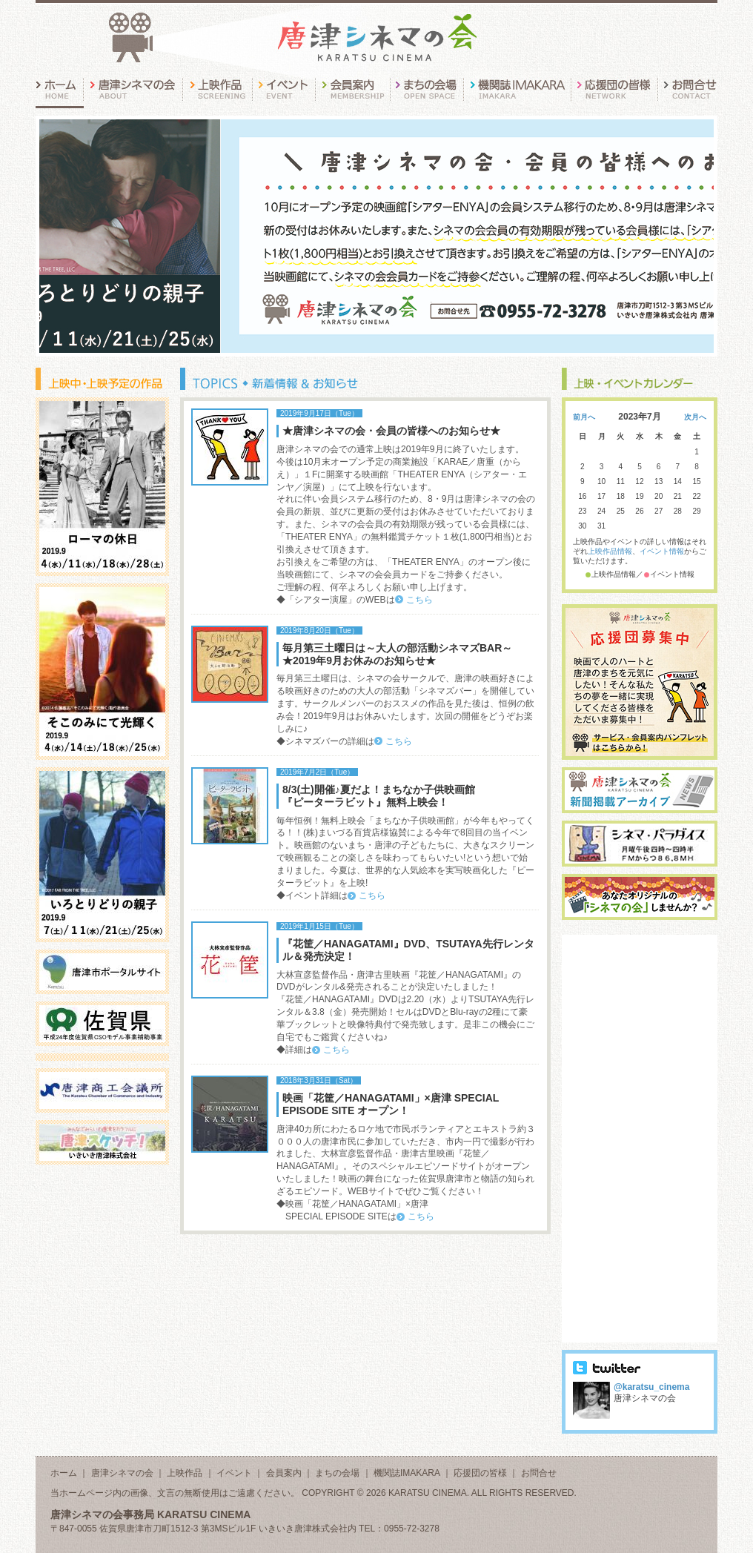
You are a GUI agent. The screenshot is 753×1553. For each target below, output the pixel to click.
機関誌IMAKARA (406, 1473)
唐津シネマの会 (122, 1473)
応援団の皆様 (480, 1473)
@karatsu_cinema (651, 1387)
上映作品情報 (610, 551)
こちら (419, 600)
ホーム (63, 1473)
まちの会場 (337, 1473)
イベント (234, 1473)
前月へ (584, 417)
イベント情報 (662, 551)
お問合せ (539, 1473)
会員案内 (284, 1473)
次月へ (695, 417)
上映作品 (184, 1473)
